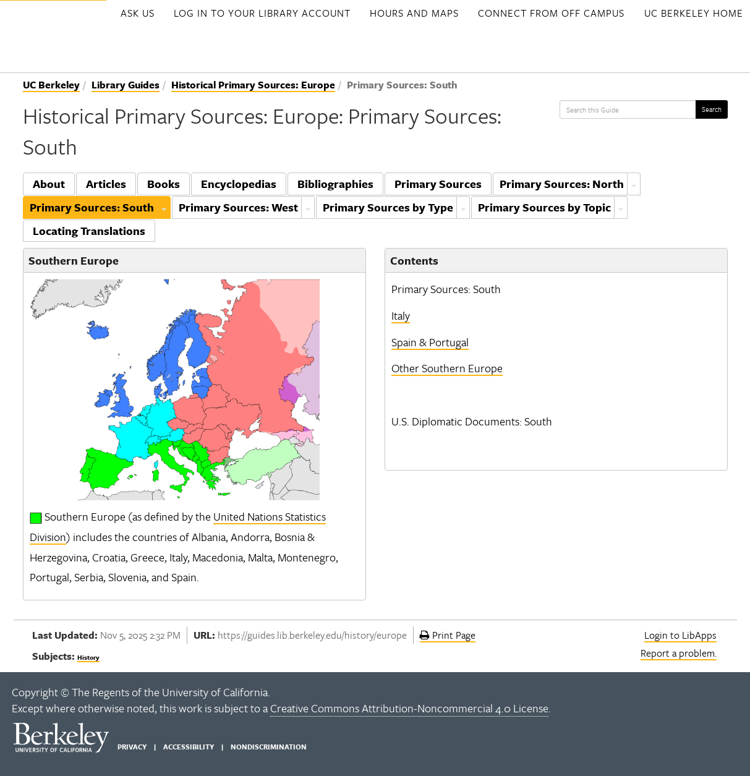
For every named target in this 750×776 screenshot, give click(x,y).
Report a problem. (679, 653)
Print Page (447, 635)
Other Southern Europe (447, 368)
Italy (400, 315)
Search (712, 109)
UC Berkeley (51, 84)
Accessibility (188, 746)
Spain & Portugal (430, 342)
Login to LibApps (680, 635)
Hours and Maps (414, 13)
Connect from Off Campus (551, 13)
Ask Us (138, 13)
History (88, 657)
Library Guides (126, 84)
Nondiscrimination (269, 746)
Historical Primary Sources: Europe (253, 84)
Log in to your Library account (262, 13)
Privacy (132, 746)
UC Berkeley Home (693, 13)
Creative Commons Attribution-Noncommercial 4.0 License (409, 708)
